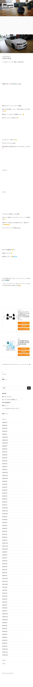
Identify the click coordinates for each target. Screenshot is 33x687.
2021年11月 (5, 581)
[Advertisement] (16, 25)
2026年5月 (4, 422)
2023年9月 (4, 516)
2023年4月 (4, 531)
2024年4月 (4, 496)
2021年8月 (4, 590)
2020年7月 (4, 628)
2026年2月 (4, 431)
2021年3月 (4, 605)
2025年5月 (4, 457)
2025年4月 (4, 460)
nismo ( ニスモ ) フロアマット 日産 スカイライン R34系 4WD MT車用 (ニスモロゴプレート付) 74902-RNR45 (23, 315)
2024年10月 (5, 478)
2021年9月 (4, 587)
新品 (29, 364)
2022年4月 (4, 566)
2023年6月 (4, 525)
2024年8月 (4, 484)
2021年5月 (4, 599)
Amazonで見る (23, 348)
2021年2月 (4, 608)
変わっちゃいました (7, 396)
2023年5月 (4, 528)
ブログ (3, 663)
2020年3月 (4, 640)
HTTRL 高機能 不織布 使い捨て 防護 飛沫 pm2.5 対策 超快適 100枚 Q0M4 (23, 342)
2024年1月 (4, 505)
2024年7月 (4, 487)
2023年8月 (4, 519)
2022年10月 (5, 549)
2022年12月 (5, 543)
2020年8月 (4, 625)
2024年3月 (4, 499)
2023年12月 (5, 507)
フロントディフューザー (24, 364)
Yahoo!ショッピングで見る (23, 354)
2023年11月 (5, 510)
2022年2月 (4, 572)
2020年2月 (4, 643)
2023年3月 (4, 534)
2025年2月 (4, 466)
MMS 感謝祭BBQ (6, 402)
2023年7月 (4, 522)
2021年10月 (5, 584)
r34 (9, 364)
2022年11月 (5, 546)
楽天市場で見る (23, 351)
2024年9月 (4, 481)
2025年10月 (5, 443)
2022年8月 (4, 555)
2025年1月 (4, 469)
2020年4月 (4, 637)
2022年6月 (4, 560)
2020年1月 (4, 646)
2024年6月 (4, 490)
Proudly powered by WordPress (8, 673)
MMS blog (6, 9)
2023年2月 (4, 537)
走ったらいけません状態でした (9, 399)
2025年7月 (4, 452)
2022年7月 (4, 558)
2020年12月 (5, 613)
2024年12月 (5, 472)
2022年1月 (4, 575)
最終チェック (5, 405)
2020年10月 (5, 619)
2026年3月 (4, 428)
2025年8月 (4, 449)
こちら (18, 227)
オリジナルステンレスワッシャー (15, 364)
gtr (7, 364)
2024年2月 (4, 502)
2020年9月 (4, 622)
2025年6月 (4, 454)
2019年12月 (5, 649)
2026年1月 (4, 434)
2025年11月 (5, 440)
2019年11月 (5, 652)
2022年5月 (4, 563)
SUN (10, 56)
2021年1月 (4, 610)
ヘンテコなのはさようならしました (10, 408)
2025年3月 (4, 463)
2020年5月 (4, 634)
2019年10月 (5, 655)
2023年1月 (4, 540)
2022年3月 (4, 569)
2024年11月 (5, 475)
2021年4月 (4, 602)
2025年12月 (5, 437)
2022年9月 (4, 552)
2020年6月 (4, 631)
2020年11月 (5, 616)
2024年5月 (4, 493)
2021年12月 (5, 578)
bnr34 (5, 364)
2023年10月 (5, 513)
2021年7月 (4, 593)
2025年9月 (4, 446)
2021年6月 (4, 596)
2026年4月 (4, 425)
